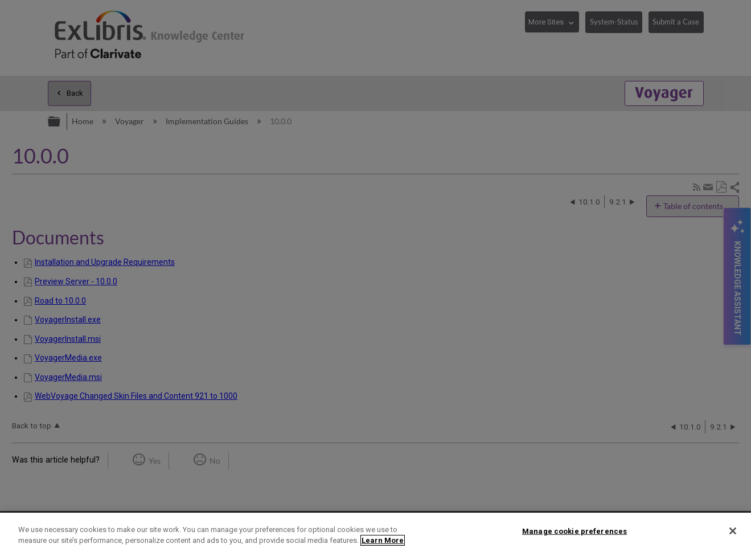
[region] (375, 532)
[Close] (732, 530)
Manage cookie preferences (574, 531)
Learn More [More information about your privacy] (383, 540)
